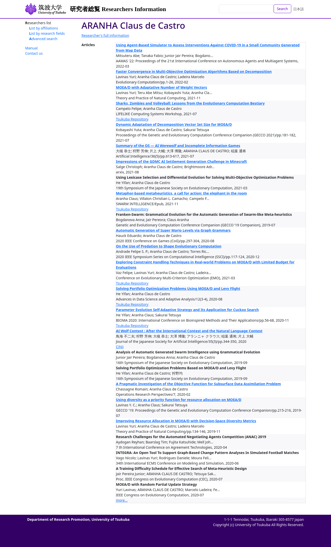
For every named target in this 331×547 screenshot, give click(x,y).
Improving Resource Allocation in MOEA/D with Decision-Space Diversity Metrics (186, 420)
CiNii (119, 346)
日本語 (298, 9)
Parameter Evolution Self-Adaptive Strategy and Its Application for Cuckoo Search (187, 309)
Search (282, 8)
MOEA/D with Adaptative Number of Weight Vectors (161, 87)
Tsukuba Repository (132, 119)
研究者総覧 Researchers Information (118, 9)
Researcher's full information (105, 35)
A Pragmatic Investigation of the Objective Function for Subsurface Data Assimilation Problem (198, 383)
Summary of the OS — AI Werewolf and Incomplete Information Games (178, 145)
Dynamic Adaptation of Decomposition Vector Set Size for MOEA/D (174, 124)
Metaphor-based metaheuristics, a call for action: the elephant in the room (181, 193)
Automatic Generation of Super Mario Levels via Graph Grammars (173, 230)
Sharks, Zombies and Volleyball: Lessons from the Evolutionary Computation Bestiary (190, 103)
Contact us (34, 53)
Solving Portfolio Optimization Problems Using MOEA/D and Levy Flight (178, 288)
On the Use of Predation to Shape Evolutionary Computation (168, 246)
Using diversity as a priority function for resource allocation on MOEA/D (178, 399)
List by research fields (47, 33)
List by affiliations (43, 28)
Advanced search (43, 38)
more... (122, 500)
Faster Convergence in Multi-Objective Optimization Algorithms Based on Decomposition (194, 71)
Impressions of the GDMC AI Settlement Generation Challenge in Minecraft (181, 161)
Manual (31, 48)
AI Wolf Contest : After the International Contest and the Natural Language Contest (189, 330)
